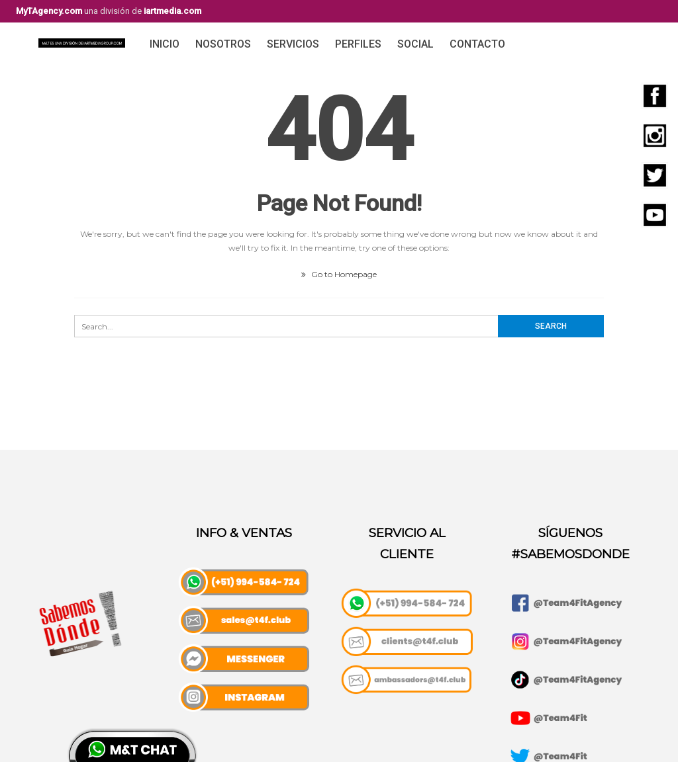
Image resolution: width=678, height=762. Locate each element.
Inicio (164, 44)
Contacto (477, 44)
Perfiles (358, 44)
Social (415, 44)
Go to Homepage (339, 274)
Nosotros (223, 44)
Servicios (293, 44)
